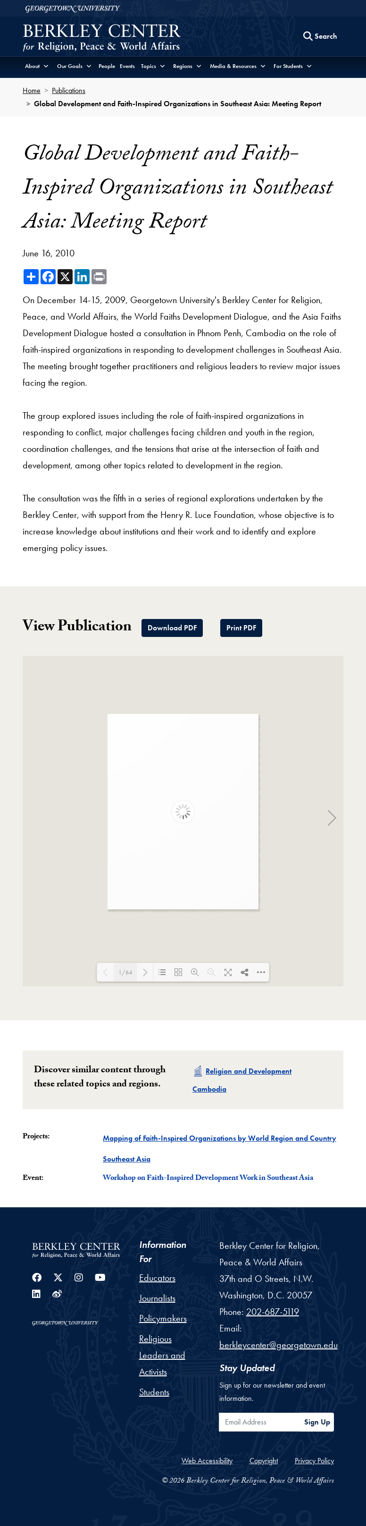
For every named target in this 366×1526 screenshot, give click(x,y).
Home (32, 90)
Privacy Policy (314, 1461)
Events (127, 66)
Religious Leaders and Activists (162, 1355)
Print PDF (241, 628)
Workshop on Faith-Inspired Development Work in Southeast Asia (208, 1178)
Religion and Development (248, 1071)
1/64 (125, 972)
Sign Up (317, 1422)
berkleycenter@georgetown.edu (278, 1345)
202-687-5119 (272, 1312)
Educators (157, 1278)
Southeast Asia (126, 1159)
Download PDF (172, 628)
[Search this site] (320, 36)
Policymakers (163, 1318)
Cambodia (209, 1089)
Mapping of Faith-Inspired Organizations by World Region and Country (219, 1138)
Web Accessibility (207, 1461)
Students (154, 1392)
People (107, 66)
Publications (68, 90)
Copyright (264, 1461)
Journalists (157, 1298)
